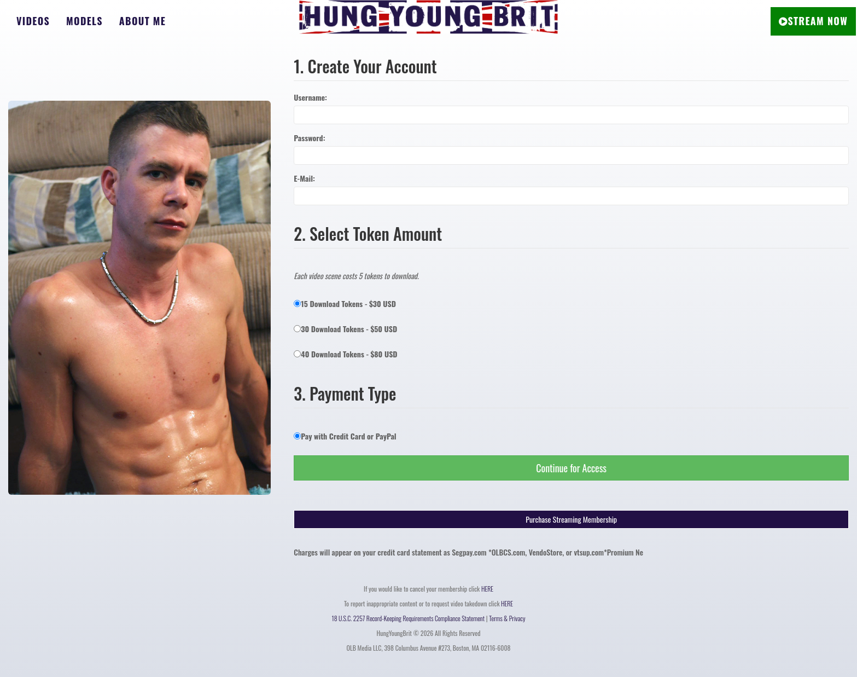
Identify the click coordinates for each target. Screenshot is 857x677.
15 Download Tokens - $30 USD (345, 303)
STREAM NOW (813, 21)
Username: (310, 97)
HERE (487, 588)
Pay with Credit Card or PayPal (345, 436)
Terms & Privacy (507, 618)
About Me (142, 21)
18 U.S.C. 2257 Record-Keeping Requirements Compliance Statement (408, 618)
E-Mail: (304, 178)
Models (84, 21)
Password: (309, 137)
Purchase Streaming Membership (571, 519)
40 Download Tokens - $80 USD (345, 354)
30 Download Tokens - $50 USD (345, 328)
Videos (33, 21)
